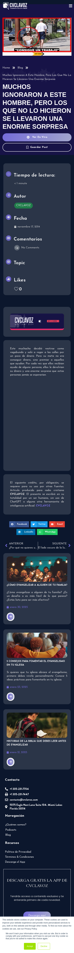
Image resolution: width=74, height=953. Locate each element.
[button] (19, 524)
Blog (20, 67)
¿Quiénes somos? (15, 824)
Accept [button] (30, 946)
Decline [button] (44, 946)
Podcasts (10, 830)
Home (6, 67)
